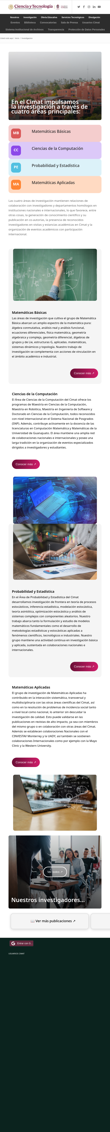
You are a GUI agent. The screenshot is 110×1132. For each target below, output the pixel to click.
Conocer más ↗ (84, 373)
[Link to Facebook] (84, 7)
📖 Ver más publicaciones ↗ (53, 921)
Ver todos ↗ (55, 872)
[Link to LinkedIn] (94, 7)
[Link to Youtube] (99, 7)
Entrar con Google (22, 943)
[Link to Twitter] (78, 7)
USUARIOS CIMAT (17, 954)
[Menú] (66, 7)
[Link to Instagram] (89, 7)
